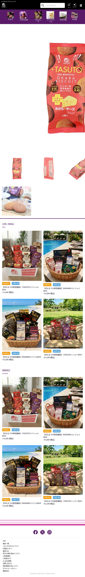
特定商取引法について (10, 566)
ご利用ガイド (7, 558)
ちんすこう (38, 17)
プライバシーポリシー (10, 568)
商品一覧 (6, 543)
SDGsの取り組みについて (11, 553)
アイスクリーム (50, 17)
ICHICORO (23, 16)
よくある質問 (7, 561)
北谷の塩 (63, 16)
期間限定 (6, 283)
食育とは (6, 551)
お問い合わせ (7, 563)
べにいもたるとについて (11, 546)
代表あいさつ (7, 548)
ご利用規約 (6, 556)
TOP (4, 541)
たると (10, 16)
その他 (74, 16)
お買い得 (16, 283)
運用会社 (6, 571)
